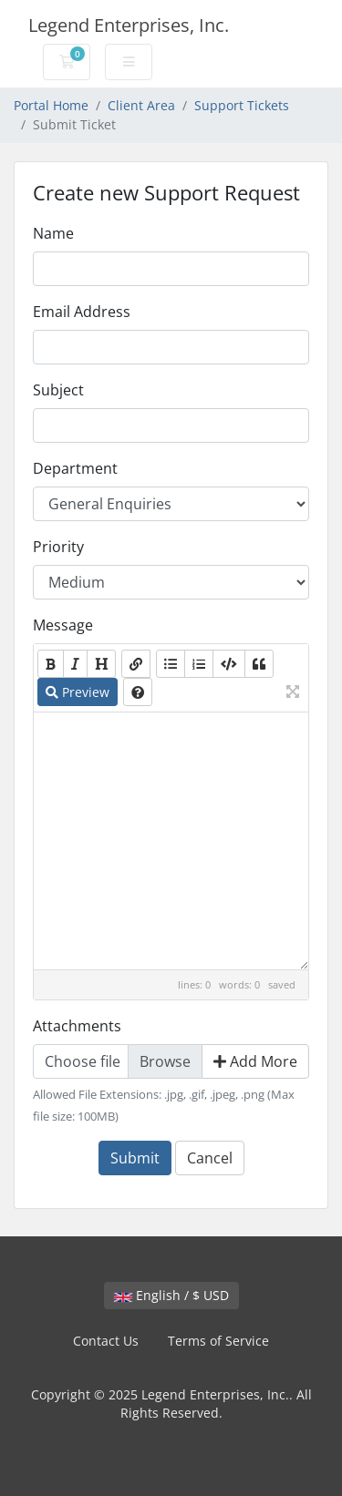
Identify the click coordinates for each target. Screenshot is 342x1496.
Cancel (210, 1158)
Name (53, 233)
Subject (58, 390)
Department (75, 468)
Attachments (77, 1026)
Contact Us (106, 1340)
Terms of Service (218, 1340)
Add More (255, 1061)
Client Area (141, 105)
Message (63, 625)
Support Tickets (241, 105)
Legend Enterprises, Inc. (128, 25)
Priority (58, 547)
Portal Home (51, 105)
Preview (77, 692)
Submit (135, 1158)
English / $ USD (171, 1295)
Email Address (81, 312)
